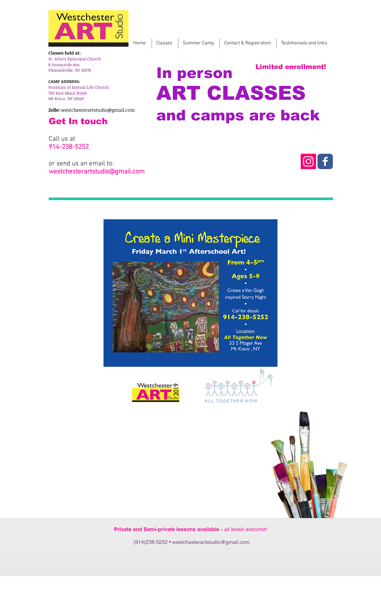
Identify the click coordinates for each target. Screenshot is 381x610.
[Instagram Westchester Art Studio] (325, 161)
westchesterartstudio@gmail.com (98, 110)
